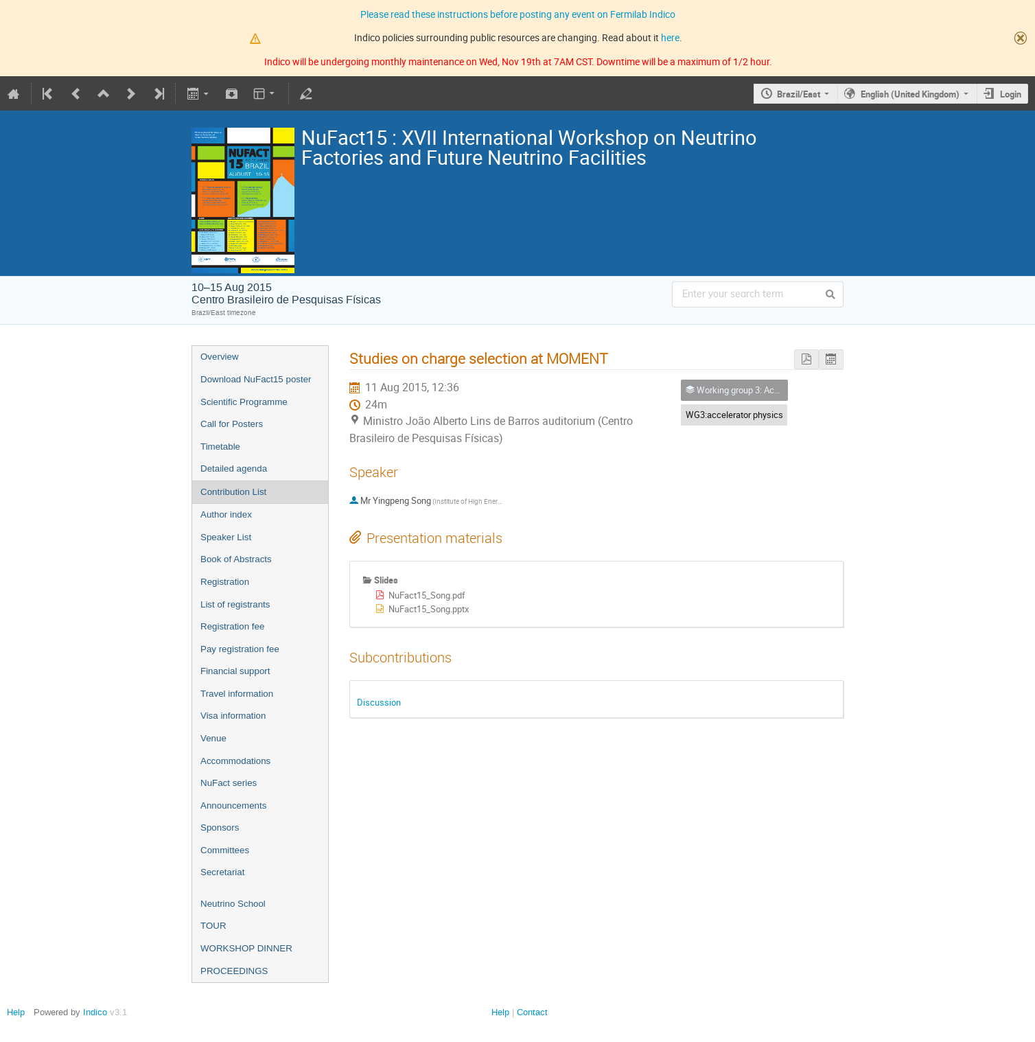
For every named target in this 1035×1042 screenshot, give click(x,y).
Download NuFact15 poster (256, 379)
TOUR (213, 926)
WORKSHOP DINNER (246, 948)
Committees (224, 850)
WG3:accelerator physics (734, 414)
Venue (213, 738)
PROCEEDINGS (234, 971)
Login (1010, 94)
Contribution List (233, 492)
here (670, 37)
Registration (224, 582)
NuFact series (228, 783)
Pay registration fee (239, 649)
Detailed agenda (233, 468)
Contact (532, 1012)
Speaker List (225, 537)
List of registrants (235, 604)
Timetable (220, 446)
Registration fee (232, 626)
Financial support (235, 671)
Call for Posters (231, 424)
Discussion (379, 702)
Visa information (233, 715)
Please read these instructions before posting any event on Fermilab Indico (517, 14)
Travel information (236, 693)
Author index (226, 514)
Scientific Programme (244, 402)
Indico (95, 1012)
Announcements (233, 805)
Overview (219, 356)
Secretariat (222, 872)
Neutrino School (233, 904)
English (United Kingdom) (910, 94)
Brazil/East (798, 94)
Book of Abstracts (236, 559)
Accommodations (235, 761)
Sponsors (219, 827)
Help (16, 1012)
